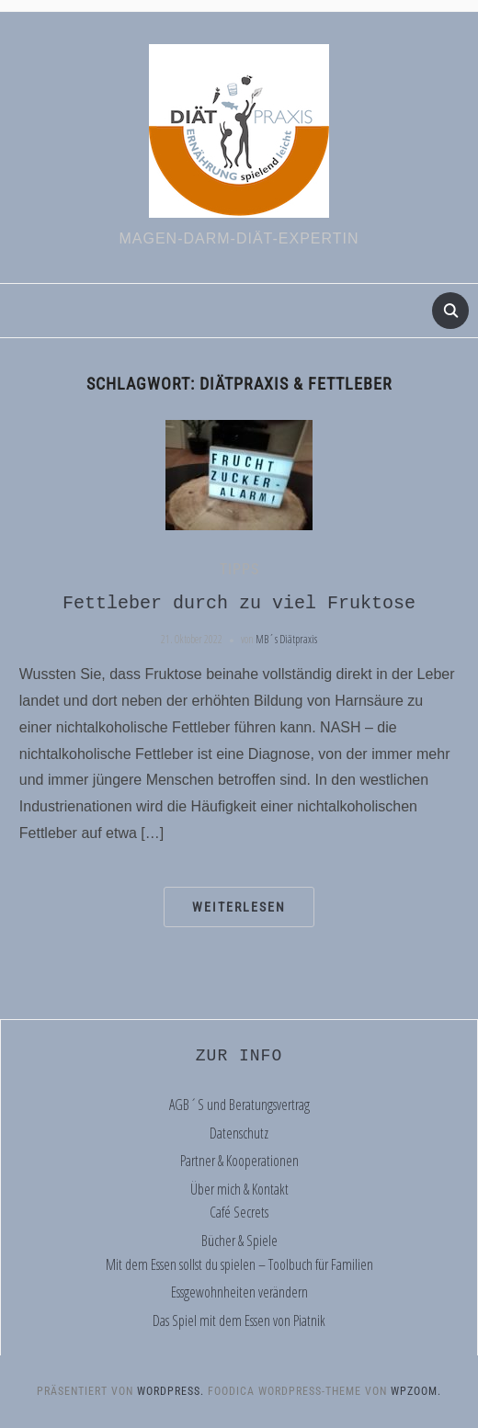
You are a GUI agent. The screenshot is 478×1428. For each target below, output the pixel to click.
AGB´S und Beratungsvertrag (239, 1104)
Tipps (239, 569)
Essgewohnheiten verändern (239, 1292)
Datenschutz (239, 1133)
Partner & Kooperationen (239, 1160)
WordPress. (170, 1391)
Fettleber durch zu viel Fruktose (239, 603)
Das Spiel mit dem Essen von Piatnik (239, 1320)
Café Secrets (239, 1212)
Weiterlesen (239, 907)
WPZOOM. (416, 1391)
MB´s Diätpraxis (286, 639)
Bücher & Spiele (239, 1240)
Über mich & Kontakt (239, 1189)
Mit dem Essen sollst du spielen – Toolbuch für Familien (239, 1264)
